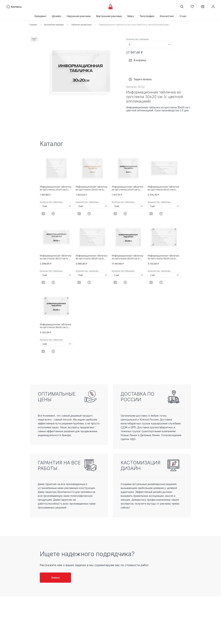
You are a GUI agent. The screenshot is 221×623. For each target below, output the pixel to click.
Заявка (55, 577)
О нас (183, 16)
